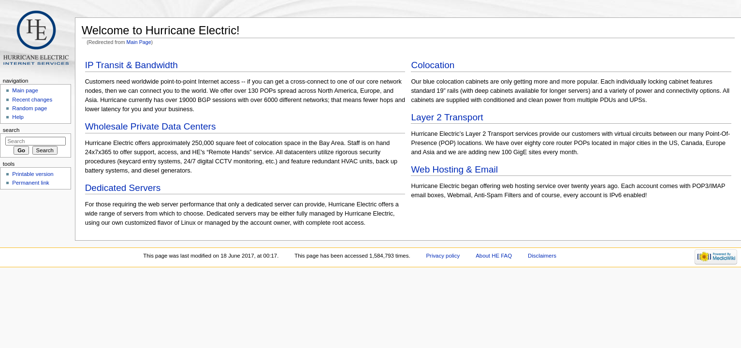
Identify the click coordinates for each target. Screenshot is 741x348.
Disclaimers (542, 256)
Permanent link (30, 183)
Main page (25, 90)
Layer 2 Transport (447, 117)
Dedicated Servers (123, 188)
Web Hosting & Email (454, 169)
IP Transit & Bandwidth (131, 65)
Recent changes (32, 99)
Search (11, 130)
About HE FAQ (494, 256)
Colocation (432, 65)
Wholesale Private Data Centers (150, 126)
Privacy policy (443, 256)
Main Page (139, 42)
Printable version (32, 174)
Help (18, 117)
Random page (29, 108)
